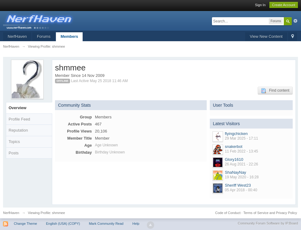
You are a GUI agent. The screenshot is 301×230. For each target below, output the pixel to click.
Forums (43, 36)
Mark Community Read (106, 223)
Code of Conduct (227, 213)
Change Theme (25, 223)
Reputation (18, 130)
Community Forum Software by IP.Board (268, 223)
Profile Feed (19, 119)
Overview (17, 107)
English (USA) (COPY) (63, 223)
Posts (14, 153)
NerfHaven (17, 36)
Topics (14, 141)
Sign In (260, 5)
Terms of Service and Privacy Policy (270, 213)
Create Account (283, 5)
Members (69, 36)
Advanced (295, 20)
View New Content (266, 36)
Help (135, 223)
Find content (275, 90)
